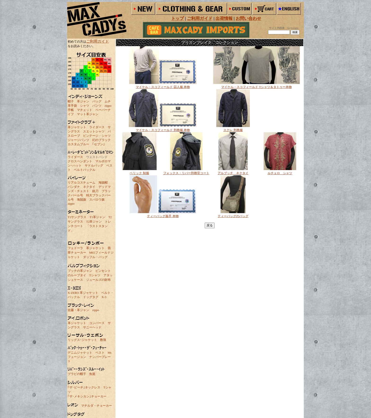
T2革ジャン (94, 221)
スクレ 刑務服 (233, 130)
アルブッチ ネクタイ (233, 173)
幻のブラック (101, 140)
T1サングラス (77, 217)
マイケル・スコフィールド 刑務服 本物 (163, 130)
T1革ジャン (97, 217)
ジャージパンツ (78, 140)
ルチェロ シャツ (280, 173)
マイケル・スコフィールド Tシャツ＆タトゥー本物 (256, 87)
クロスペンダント (80, 161)
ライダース (97, 127)
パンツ (97, 105)
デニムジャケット (80, 352)
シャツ (84, 105)
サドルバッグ (94, 165)
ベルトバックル (84, 170)
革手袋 (72, 105)
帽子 (71, 101)
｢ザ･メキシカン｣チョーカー (87, 396)
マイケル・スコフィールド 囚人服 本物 (163, 87)
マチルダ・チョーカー (96, 405)
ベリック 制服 (139, 173)
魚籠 (92, 374)
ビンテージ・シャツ (97, 135)
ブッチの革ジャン (80, 271)
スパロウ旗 (97, 199)
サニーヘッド (92, 327)
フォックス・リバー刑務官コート (186, 173)
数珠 (103, 340)
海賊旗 (81, 199)
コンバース (97, 323)
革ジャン (83, 101)
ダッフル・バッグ (95, 257)
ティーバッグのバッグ (233, 216)
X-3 (104, 297)
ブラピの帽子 (77, 374)
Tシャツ (94, 275)
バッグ (97, 101)
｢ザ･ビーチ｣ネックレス (84, 387)
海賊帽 (103, 182)
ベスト (100, 352)
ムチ (108, 101)
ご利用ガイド (97, 41)
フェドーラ (75, 248)
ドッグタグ (90, 297)
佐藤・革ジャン (78, 310)
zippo (108, 105)
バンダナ (74, 187)
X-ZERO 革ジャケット (83, 293)
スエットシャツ (94, 131)
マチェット (84, 110)
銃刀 (95, 191)
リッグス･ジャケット (82, 340)
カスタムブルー (78, 144)
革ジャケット (77, 127)
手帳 (71, 110)
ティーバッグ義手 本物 (162, 216)
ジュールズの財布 (98, 280)
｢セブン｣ (98, 144)
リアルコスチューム (81, 182)
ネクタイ (89, 187)
